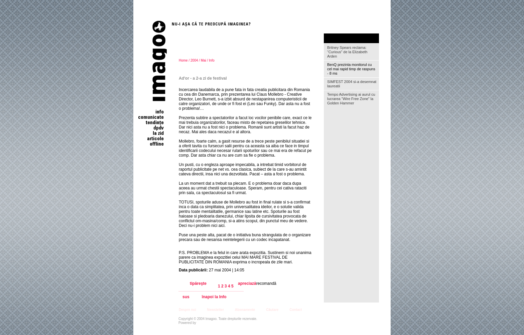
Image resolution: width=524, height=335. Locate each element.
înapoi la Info (214, 297)
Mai (203, 60)
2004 (194, 60)
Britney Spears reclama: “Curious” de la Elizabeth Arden (347, 52)
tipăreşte (198, 283)
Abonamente (245, 310)
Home (183, 60)
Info (212, 60)
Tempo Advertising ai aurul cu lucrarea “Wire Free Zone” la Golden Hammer (351, 98)
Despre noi (187, 310)
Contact (295, 310)
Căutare (272, 310)
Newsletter (215, 310)
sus (185, 297)
